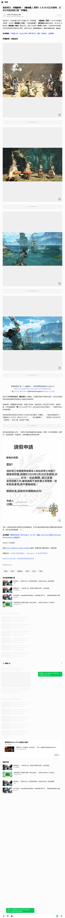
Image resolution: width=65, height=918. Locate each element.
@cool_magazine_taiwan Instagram (18, 548)
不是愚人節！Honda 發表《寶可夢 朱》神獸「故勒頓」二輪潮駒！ (32, 33)
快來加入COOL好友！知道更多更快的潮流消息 (18, 558)
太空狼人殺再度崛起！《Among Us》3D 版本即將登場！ (29, 553)
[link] (7, 916)
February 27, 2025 (49, 391)
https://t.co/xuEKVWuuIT (22, 389)
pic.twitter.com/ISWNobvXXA (41, 389)
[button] (3, 916)
